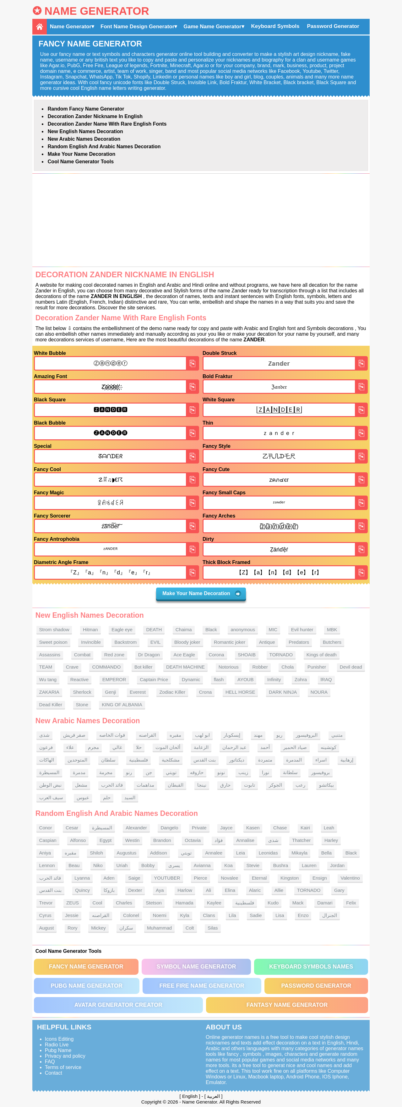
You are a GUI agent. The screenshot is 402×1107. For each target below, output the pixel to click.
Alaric (255, 890)
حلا (139, 747)
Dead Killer (50, 704)
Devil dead (351, 667)
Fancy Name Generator (86, 966)
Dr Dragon (149, 654)
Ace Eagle (184, 654)
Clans (209, 915)
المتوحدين (77, 759)
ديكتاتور (236, 759)
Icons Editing (59, 1039)
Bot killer (143, 667)
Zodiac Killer (172, 692)
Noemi (159, 915)
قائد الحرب (112, 785)
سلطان (108, 759)
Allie (278, 890)
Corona (216, 654)
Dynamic (191, 679)
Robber (260, 667)
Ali (208, 890)
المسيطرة (49, 772)
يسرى (174, 865)
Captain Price (154, 679)
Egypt (105, 840)
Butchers (332, 642)
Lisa (279, 915)
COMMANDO (106, 667)
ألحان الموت (167, 747)
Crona (205, 692)
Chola (287, 667)
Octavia (193, 840)
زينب (243, 772)
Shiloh (96, 852)
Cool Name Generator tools (81, 161)
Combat (82, 654)
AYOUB (245, 679)
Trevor (46, 902)
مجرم (93, 747)
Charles (124, 902)
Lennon (47, 865)
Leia (240, 852)
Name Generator (97, 11)
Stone (82, 704)
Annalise (245, 840)
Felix (351, 902)
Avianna (202, 865)
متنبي (337, 735)
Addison (158, 852)
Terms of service (63, 1067)
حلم (107, 797)
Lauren (309, 865)
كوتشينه (328, 747)
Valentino (350, 878)
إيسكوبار (232, 735)
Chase (280, 827)
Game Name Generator (212, 27)
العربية (213, 1096)
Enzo (303, 915)
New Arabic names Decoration (84, 139)
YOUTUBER (167, 878)
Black (211, 629)
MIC (273, 629)
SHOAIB (247, 654)
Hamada (184, 902)
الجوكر (275, 785)
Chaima (184, 629)
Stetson (154, 902)
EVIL (155, 642)
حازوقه (197, 772)
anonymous (243, 629)
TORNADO (281, 654)
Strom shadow (54, 629)
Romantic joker (229, 642)
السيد (129, 797)
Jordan (337, 865)
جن (149, 772)
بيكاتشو (326, 785)
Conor (45, 827)
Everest (138, 692)
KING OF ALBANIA (122, 704)
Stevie (253, 865)
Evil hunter (302, 629)
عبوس (83, 797)
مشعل (81, 785)
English (190, 1096)
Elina (230, 890)
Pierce (200, 878)
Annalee (213, 852)
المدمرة (294, 759)
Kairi (305, 827)
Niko (98, 865)
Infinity (274, 679)
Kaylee (214, 902)
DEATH (154, 629)
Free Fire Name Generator (201, 986)
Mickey (98, 928)
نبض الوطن (50, 785)
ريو (279, 735)
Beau (73, 865)
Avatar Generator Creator (118, 1005)
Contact (53, 1073)
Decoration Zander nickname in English (95, 116)
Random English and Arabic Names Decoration (104, 146)
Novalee (229, 878)
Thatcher (301, 840)
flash (219, 679)
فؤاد (219, 840)
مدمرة (79, 772)
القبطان (175, 785)
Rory (73, 928)
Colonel (131, 915)
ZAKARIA (49, 692)
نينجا (201, 785)
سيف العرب (51, 797)
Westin (132, 840)
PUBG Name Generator (86, 986)
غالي (117, 747)
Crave (72, 667)
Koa (228, 865)
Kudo (273, 902)
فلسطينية (138, 759)
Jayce (226, 827)
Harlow (184, 890)
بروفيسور (320, 772)
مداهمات (145, 785)
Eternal (259, 878)
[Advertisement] (201, 220)
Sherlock (82, 692)
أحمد (265, 747)
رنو (129, 772)
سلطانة (290, 772)
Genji (110, 692)
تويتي (171, 772)
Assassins (50, 654)
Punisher (316, 667)
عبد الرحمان (234, 747)
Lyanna (82, 878)
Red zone (114, 654)
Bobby (148, 865)
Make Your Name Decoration (81, 154)
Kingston (289, 878)
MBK (332, 629)
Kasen (253, 827)
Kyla (184, 915)
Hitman (90, 629)
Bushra (280, 865)
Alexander (136, 827)
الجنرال (329, 915)
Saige (134, 878)
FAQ (50, 1061)
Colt (190, 928)
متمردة (265, 759)
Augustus (127, 852)
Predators (299, 642)
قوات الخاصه (112, 735)
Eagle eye (122, 629)
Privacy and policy (65, 1056)
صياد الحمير (295, 747)
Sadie (256, 915)
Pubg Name (58, 1050)
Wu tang (48, 679)
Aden (109, 878)
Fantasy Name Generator (287, 1005)
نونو (221, 772)
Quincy (82, 890)
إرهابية (346, 759)
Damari (324, 902)
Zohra (301, 679)
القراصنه (147, 735)
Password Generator (333, 26)
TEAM (45, 667)
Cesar (72, 827)
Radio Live (57, 1044)
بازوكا (109, 890)
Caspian (48, 840)
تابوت (249, 785)
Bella (326, 852)
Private (199, 827)
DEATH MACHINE (185, 667)
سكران (126, 928)
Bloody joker (187, 642)
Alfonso (78, 840)
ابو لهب (202, 735)
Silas (213, 928)
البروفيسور (307, 735)
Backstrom (125, 642)
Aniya (45, 852)
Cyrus (45, 915)
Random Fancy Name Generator (86, 108)
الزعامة (201, 747)
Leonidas (268, 852)
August (46, 928)
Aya (160, 890)
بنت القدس (204, 759)
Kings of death (322, 654)
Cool (97, 902)
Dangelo (169, 827)
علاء (70, 747)
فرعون (46, 747)
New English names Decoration (85, 131)
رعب (300, 785)
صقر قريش (74, 735)
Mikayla (299, 852)
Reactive (79, 679)
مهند (258, 735)
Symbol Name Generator (196, 966)
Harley (331, 840)
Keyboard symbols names (311, 966)
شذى (44, 735)
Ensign (319, 878)
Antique (267, 642)
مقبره (175, 735)
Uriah (122, 865)
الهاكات (46, 759)
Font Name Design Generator (137, 27)
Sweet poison (53, 642)
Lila (232, 915)
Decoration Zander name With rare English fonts (107, 124)
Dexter (135, 890)
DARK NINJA (283, 692)
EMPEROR (114, 679)
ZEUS (72, 902)
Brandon (162, 840)
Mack (298, 902)
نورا (265, 772)
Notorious (229, 667)
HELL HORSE (240, 692)
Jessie (72, 915)
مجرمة (105, 772)
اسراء (321, 759)
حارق (225, 785)
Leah (329, 827)
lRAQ (326, 679)
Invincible (91, 642)
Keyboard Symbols (275, 26)
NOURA (319, 692)
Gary (339, 890)
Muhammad (159, 928)
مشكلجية (171, 759)
